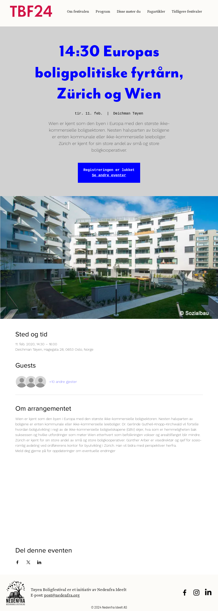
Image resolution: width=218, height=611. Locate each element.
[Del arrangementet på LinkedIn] (39, 562)
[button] (186, 11)
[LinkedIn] (208, 593)
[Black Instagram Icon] (196, 593)
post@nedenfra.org (62, 595)
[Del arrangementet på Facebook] (17, 562)
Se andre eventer (109, 175)
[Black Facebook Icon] (185, 593)
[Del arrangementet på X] (28, 562)
